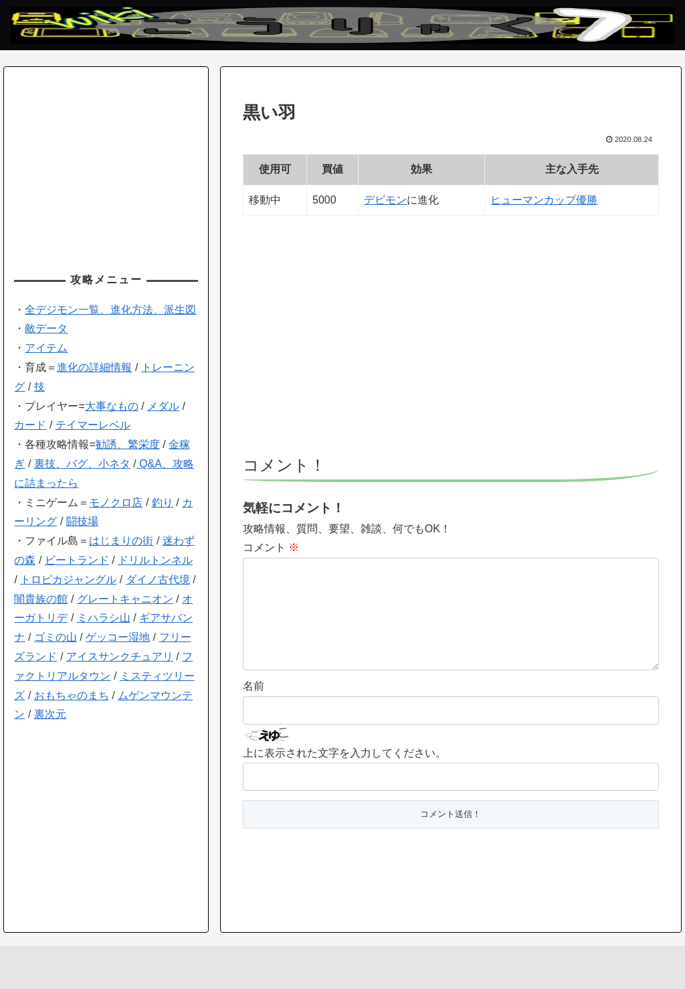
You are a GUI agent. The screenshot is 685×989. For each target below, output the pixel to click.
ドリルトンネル (155, 560)
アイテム (46, 348)
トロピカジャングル (68, 579)
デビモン (385, 200)
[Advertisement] (451, 341)
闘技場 (82, 521)
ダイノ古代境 (158, 579)
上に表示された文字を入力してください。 (344, 774)
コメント (271, 547)
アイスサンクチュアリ (119, 656)
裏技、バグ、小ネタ (82, 463)
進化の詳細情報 (94, 367)
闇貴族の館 (41, 599)
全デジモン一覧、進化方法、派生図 (110, 309)
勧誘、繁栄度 (128, 444)
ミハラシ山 (103, 617)
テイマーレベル (93, 425)
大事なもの (111, 406)
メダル (163, 406)
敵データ (46, 328)
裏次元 (50, 714)
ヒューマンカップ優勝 (543, 200)
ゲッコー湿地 (118, 637)
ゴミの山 (55, 637)
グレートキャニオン (125, 599)
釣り (162, 502)
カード (30, 425)
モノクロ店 (115, 502)
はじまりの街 (121, 540)
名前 (253, 707)
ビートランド (77, 560)
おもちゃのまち (71, 695)
